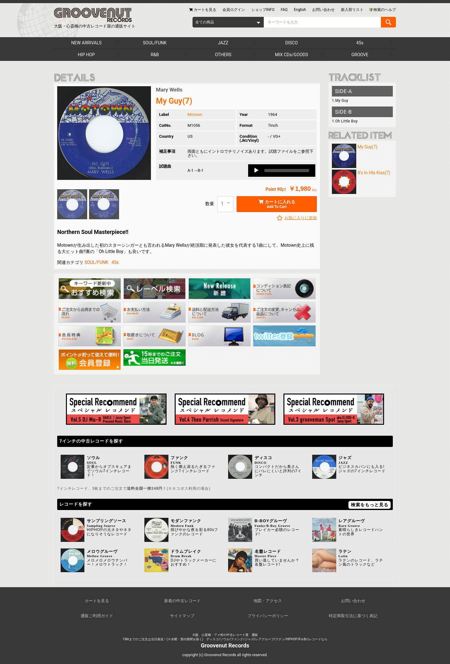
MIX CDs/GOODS (291, 54)
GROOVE (360, 54)
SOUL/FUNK (155, 42)
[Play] (256, 170)
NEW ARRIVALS (86, 42)
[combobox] (228, 22)
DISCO (291, 42)
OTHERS (223, 54)
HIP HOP (86, 54)
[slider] (286, 170)
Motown (195, 114)
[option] (104, 133)
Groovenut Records (225, 645)
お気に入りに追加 (300, 218)
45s (359, 42)
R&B (155, 54)
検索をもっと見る (369, 504)
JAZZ (223, 42)
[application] (281, 170)
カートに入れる (276, 204)
